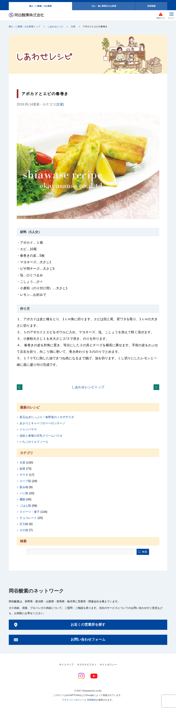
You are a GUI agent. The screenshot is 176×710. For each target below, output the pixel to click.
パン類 (24, 493)
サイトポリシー (108, 664)
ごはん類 (25, 505)
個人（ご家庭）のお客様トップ (24, 26)
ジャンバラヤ (28, 429)
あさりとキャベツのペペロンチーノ (42, 423)
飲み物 (24, 487)
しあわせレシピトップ (88, 387)
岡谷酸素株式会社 (26, 15)
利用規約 (91, 700)
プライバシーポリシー (73, 700)
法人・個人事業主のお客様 (104, 6)
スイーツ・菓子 (30, 511)
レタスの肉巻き (157, 387)
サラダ (24, 474)
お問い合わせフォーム (88, 639)
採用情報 (151, 6)
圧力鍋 (24, 524)
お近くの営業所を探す (88, 625)
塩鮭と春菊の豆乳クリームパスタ (41, 435)
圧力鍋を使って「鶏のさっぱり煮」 (20, 387)
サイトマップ (66, 664)
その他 (24, 530)
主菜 (73, 26)
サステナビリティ (87, 664)
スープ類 (25, 481)
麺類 (22, 499)
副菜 (22, 468)
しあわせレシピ (55, 26)
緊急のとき (161, 18)
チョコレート (28, 517)
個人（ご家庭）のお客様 (40, 6)
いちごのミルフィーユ (34, 441)
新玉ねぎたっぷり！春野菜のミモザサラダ (47, 417)
